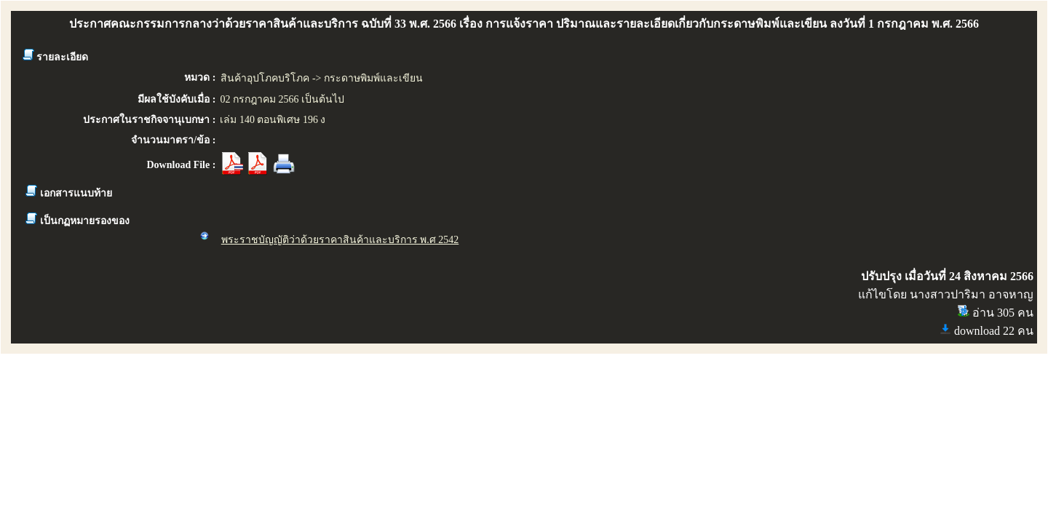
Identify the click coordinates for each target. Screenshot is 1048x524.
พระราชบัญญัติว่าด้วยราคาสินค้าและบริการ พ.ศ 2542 (340, 239)
